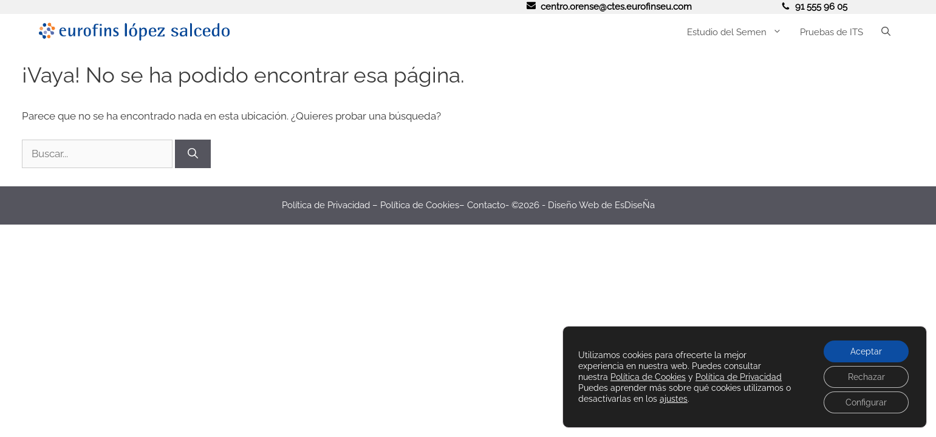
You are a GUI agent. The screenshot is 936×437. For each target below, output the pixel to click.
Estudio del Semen (739, 32)
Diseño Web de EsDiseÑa (601, 205)
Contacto (486, 205)
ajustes (674, 399)
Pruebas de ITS (831, 32)
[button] (886, 32)
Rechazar (866, 377)
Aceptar (866, 351)
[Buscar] (193, 154)
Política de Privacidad (326, 205)
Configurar (866, 402)
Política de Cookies (419, 205)
